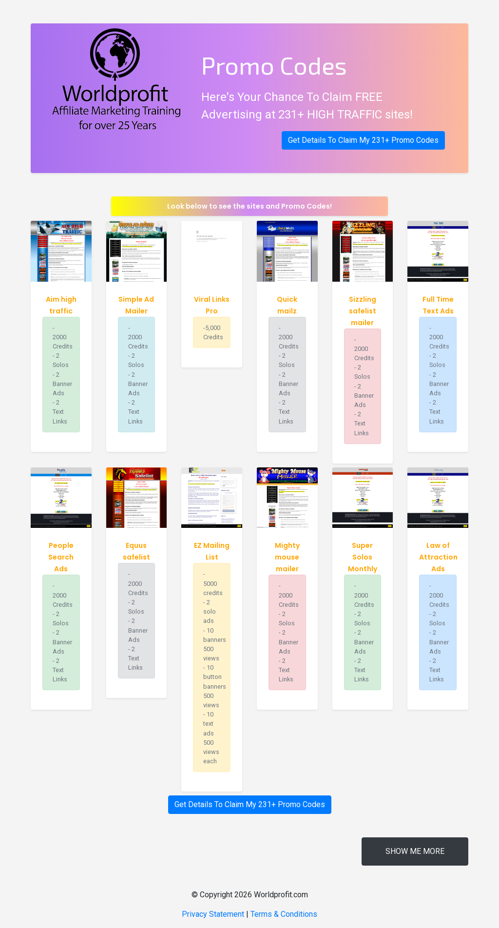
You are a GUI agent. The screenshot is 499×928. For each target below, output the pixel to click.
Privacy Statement (213, 914)
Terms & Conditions (283, 914)
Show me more (414, 851)
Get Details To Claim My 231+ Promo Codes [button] (363, 140)
